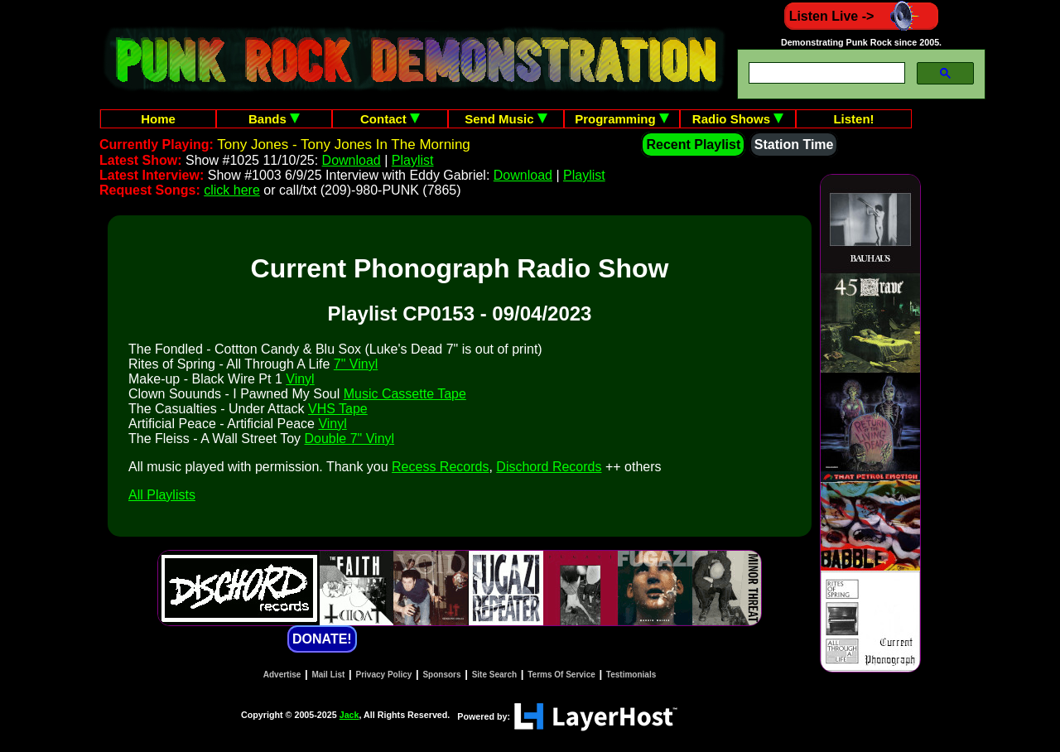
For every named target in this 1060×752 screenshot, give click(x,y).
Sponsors (441, 674)
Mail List (327, 674)
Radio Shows (737, 119)
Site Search (494, 674)
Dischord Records (548, 467)
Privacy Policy (384, 674)
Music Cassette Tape (405, 394)
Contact (390, 119)
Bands (274, 119)
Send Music (506, 119)
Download (351, 160)
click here (232, 190)
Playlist (413, 160)
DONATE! (322, 639)
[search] (825, 73)
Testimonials (631, 674)
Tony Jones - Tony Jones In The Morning (343, 144)
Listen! (853, 119)
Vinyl (300, 379)
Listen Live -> (861, 16)
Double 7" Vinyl (350, 438)
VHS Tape (338, 409)
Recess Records (440, 467)
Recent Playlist (693, 144)
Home (158, 119)
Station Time (794, 144)
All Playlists (161, 495)
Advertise (282, 674)
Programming (622, 119)
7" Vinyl (356, 364)
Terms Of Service (561, 674)
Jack (349, 715)
